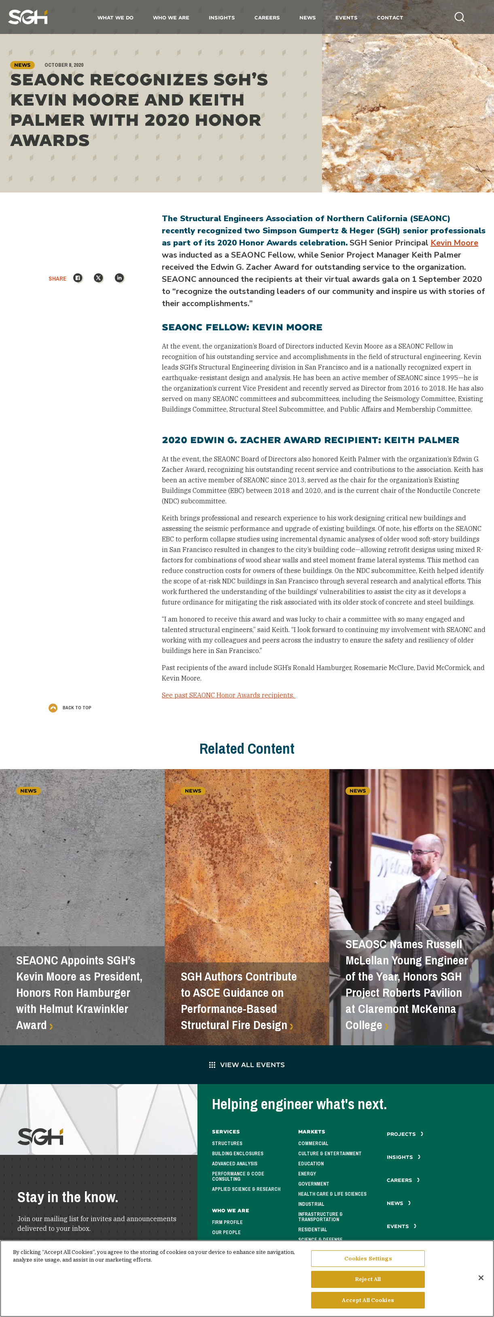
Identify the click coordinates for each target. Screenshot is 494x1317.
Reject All (368, 1283)
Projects (405, 1134)
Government (313, 1184)
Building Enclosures (237, 1153)
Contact (390, 18)
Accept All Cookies (368, 1304)
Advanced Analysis (234, 1163)
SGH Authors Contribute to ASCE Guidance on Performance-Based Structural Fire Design (239, 1001)
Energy (307, 1173)
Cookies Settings (368, 1262)
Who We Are (171, 18)
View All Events (247, 1064)
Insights (222, 18)
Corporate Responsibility (245, 1242)
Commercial (313, 1143)
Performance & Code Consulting (238, 1176)
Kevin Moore (454, 242)
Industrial (311, 1204)
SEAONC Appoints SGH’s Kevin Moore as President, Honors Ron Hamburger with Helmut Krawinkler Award (79, 992)
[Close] (481, 1281)
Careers (267, 18)
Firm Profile (227, 1222)
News (307, 18)
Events (346, 18)
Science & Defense (320, 1239)
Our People (226, 1232)
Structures (227, 1143)
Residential (312, 1229)
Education (311, 1163)
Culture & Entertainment (330, 1153)
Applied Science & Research (246, 1189)
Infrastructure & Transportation (320, 1217)
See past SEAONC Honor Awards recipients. (229, 695)
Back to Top (70, 708)
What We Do (116, 18)
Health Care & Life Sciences (332, 1194)
